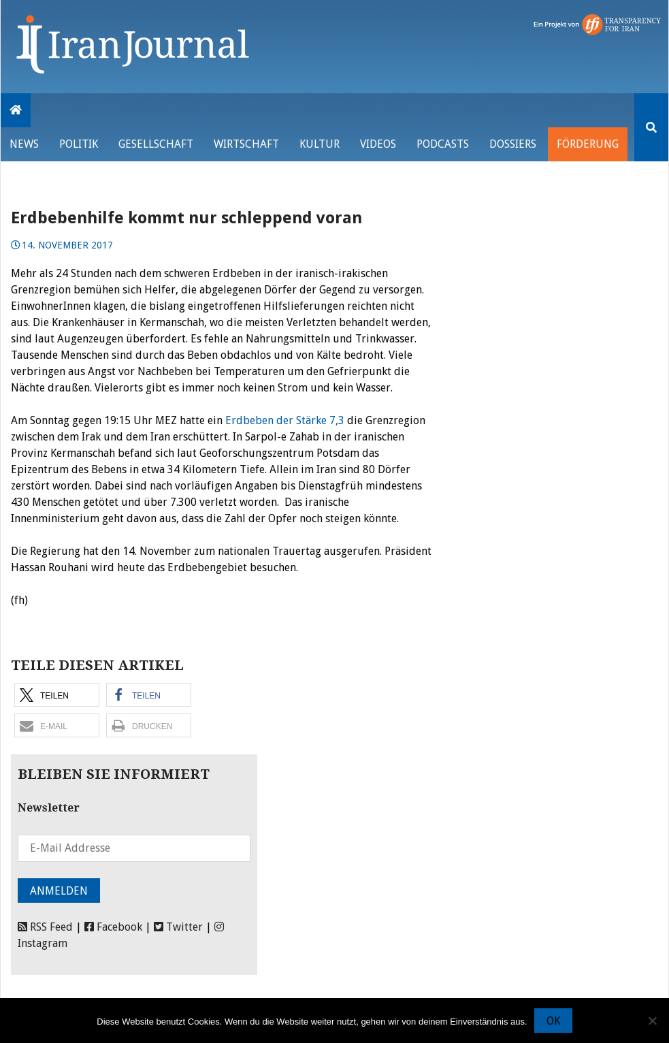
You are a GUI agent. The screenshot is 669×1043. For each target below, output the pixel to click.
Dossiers (512, 144)
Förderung (588, 144)
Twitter (178, 926)
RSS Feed (45, 926)
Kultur (319, 144)
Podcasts (443, 144)
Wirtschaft (246, 144)
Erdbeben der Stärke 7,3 (286, 420)
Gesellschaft (155, 144)
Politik (78, 144)
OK (553, 1020)
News (24, 144)
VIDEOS (378, 144)
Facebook (113, 926)
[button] (56, 695)
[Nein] (652, 1020)
